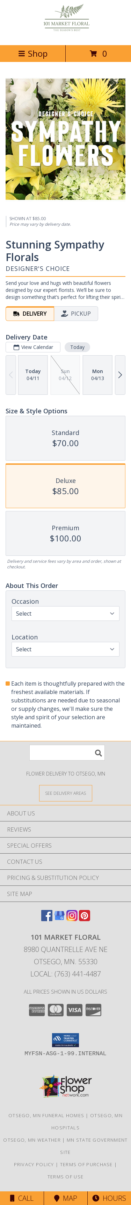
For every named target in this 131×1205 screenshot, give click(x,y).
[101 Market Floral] (65, 34)
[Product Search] (67, 753)
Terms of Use (66, 1177)
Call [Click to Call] (22, 1198)
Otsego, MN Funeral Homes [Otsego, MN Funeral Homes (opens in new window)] (46, 1115)
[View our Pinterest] (84, 919)
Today (77, 347)
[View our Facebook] (46, 919)
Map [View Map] (65, 1198)
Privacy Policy (34, 1164)
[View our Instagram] (72, 919)
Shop (33, 53)
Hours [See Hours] (109, 1198)
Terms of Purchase (86, 1164)
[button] (65, 1040)
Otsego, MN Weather (31, 1140)
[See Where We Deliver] (65, 793)
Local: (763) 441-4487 (65, 974)
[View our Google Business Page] (59, 919)
